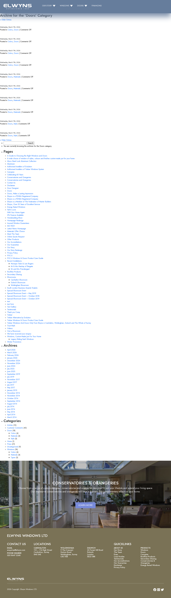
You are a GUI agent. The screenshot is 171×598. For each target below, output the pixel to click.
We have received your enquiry (19, 333)
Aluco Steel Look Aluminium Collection (21, 161)
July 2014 (10, 406)
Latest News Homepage (16, 228)
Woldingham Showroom (20, 285)
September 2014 (13, 401)
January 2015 (12, 390)
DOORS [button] (80, 5)
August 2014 (12, 403)
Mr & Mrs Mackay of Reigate (22, 266)
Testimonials (11, 309)
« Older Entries (5, 19)
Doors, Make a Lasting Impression (20, 193)
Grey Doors (7, 23)
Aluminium (11, 164)
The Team (118, 552)
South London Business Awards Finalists (22, 288)
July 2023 (10, 368)
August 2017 (12, 382)
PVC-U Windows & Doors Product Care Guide (25, 258)
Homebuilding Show (14, 218)
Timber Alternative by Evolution (19, 317)
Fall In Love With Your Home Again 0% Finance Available (16, 212)
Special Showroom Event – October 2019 (23, 298)
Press (9, 444)
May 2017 (11, 387)
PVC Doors (7, 70)
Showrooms (11, 277)
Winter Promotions (14, 342)
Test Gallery (11, 307)
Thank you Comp (13, 312)
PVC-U (9, 255)
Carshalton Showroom (19, 280)
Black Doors (8, 58)
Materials (17, 77)
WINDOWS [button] (64, 5)
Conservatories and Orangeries (19, 177)
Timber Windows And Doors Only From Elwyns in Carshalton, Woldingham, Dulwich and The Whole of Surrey (49, 323)
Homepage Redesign (15, 220)
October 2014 (12, 398)
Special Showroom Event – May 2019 (21, 293)
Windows (10, 449)
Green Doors (8, 34)
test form (10, 304)
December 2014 (13, 393)
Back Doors (7, 129)
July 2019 (10, 377)
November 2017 (13, 379)
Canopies (10, 172)
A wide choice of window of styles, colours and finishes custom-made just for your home (41, 158)
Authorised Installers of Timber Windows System (25, 169)
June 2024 (11, 366)
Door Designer (13, 188)
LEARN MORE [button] (85, 505)
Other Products (13, 239)
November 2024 (13, 363)
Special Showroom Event (16, 290)
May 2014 (11, 412)
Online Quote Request (15, 236)
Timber (9, 315)
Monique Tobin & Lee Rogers (22, 263)
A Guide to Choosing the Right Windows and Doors (27, 156)
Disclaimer (11, 185)
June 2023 (11, 371)
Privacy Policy (12, 253)
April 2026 (11, 350)
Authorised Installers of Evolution (19, 166)
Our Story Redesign (14, 250)
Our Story (11, 247)
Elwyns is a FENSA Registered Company (22, 196)
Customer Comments (15, 428)
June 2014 (11, 409)
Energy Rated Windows (16, 207)
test (8, 301)
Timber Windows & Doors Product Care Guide (25, 320)
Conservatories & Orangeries (148, 562)
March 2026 (12, 352)
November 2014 (13, 395)
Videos (10, 328)
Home (9, 441)
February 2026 (13, 355)
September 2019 (13, 374)
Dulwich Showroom (18, 282)
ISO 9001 (11, 226)
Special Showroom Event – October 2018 (23, 296)
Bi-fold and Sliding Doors (17, 117)
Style (15, 123)
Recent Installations (14, 261)
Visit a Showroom (13, 331)
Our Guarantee (13, 244)
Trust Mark (11, 325)
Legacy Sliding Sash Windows (22, 339)
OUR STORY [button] (47, 5)
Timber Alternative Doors (17, 82)
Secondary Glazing (14, 274)
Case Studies (119, 556)
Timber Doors (9, 105)
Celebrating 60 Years (15, 174)
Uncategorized (12, 446)
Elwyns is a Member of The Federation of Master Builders (29, 201)
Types (13, 457)
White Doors (8, 46)
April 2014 (11, 414)
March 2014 (11, 417)
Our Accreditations (14, 242)
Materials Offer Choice (16, 231)
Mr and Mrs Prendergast (20, 269)
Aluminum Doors (11, 93)
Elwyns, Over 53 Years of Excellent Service (23, 204)
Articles (10, 425)
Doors (16, 29)
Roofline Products (14, 271)
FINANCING (97, 5)
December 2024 (13, 360)
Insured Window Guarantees (18, 223)
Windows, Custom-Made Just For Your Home (24, 336)
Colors (10, 29)
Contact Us (11, 182)
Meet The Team (13, 234)
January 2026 (12, 358)
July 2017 (10, 385)
